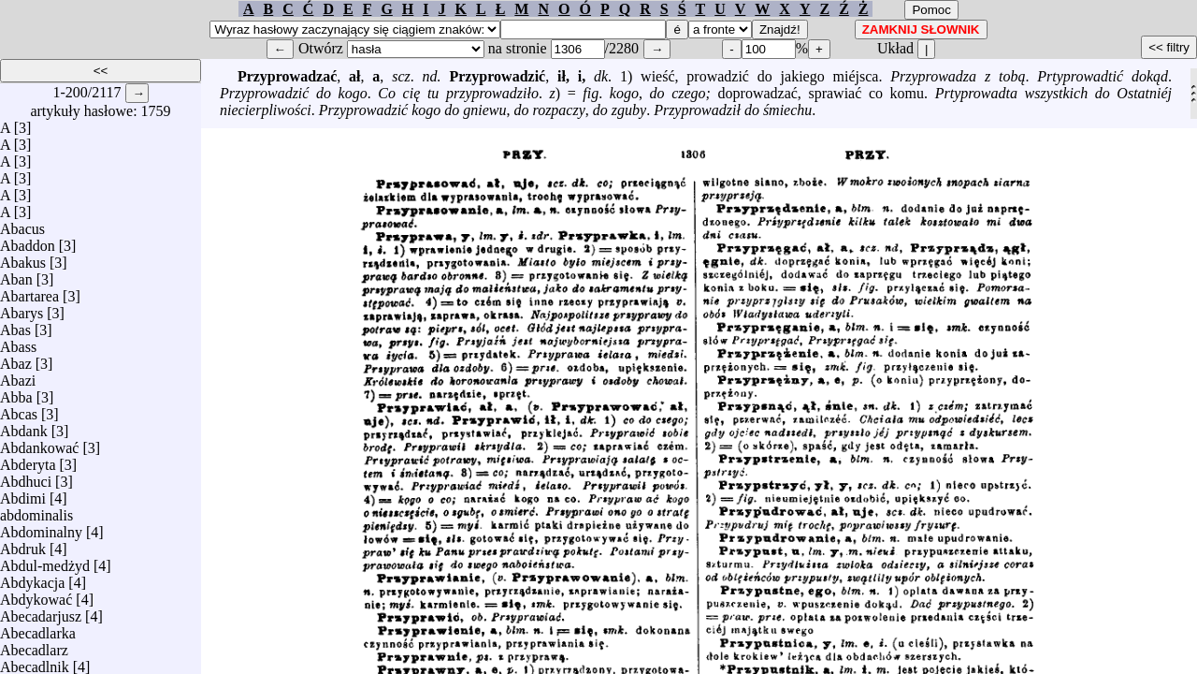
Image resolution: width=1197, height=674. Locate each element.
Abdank (24, 426)
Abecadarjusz (40, 612)
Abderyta (28, 460)
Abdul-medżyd (45, 561)
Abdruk (23, 544)
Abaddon (27, 241)
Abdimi (23, 494)
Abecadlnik (34, 662)
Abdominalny (41, 527)
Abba (16, 393)
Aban (16, 275)
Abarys (21, 308)
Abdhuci (25, 477)
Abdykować (36, 595)
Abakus (23, 258)
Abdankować (39, 443)
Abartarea (29, 292)
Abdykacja (32, 578)
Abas (15, 325)
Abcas (18, 410)
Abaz (16, 359)
